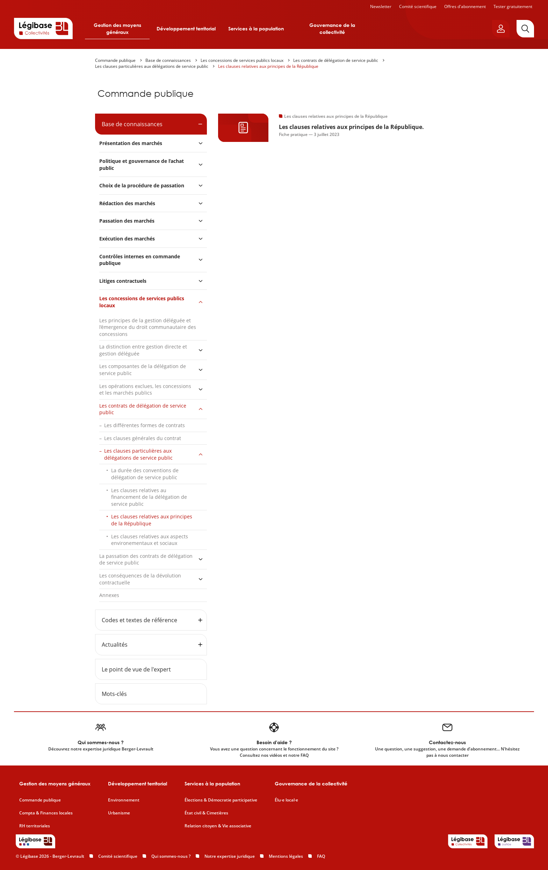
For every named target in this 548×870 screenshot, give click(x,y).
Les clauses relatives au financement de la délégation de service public (149, 497)
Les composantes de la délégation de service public (142, 369)
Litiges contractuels (122, 281)
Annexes (109, 595)
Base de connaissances (168, 60)
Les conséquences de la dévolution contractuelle (140, 579)
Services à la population (256, 28)
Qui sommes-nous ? (170, 856)
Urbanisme (119, 813)
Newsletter (380, 6)
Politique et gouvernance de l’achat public (141, 164)
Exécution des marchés (127, 238)
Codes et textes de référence (139, 620)
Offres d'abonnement (465, 6)
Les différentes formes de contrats (144, 425)
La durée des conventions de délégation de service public (145, 474)
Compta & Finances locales (46, 813)
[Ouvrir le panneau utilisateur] (501, 28)
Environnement (123, 800)
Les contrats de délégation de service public (335, 60)
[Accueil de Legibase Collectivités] (43, 28)
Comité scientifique (418, 6)
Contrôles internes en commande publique (139, 260)
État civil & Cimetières (206, 813)
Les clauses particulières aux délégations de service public (151, 66)
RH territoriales (34, 826)
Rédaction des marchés (127, 203)
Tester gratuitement (512, 6)
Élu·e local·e (286, 800)
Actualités (115, 644)
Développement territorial (186, 28)
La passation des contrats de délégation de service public (146, 559)
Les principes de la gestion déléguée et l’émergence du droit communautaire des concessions (147, 327)
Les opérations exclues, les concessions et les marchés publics (145, 389)
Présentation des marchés (130, 143)
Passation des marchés (126, 220)
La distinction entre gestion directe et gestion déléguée (143, 350)
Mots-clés (114, 694)
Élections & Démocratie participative (221, 800)
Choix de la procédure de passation (141, 185)
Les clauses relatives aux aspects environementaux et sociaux (149, 540)
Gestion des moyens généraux (117, 28)
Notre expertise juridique (229, 856)
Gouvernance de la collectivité (332, 28)
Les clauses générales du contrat (142, 438)
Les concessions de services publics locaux (242, 60)
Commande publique (115, 60)
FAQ (321, 856)
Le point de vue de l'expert (136, 669)
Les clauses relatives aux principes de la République (268, 66)
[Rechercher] (525, 28)
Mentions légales (286, 856)
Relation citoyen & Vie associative (218, 826)
